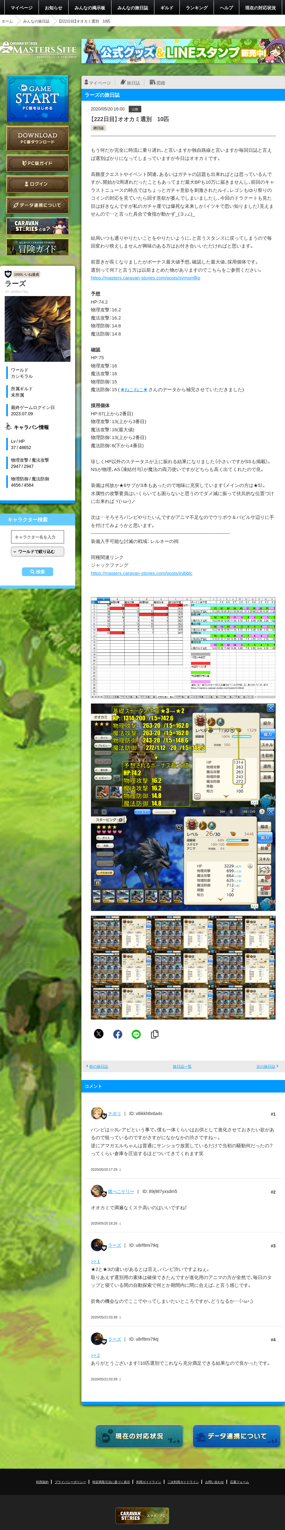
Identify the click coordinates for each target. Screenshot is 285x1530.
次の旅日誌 (265, 1066)
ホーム (7, 21)
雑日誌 (98, 127)
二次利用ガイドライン (183, 1481)
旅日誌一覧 (182, 1066)
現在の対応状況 (260, 7)
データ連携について (37, 205)
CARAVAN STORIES (142, 1515)
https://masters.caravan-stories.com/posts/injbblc (141, 573)
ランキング (197, 7)
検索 (40, 572)
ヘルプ (226, 7)
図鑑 (161, 82)
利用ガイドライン (148, 1481)
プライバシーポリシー (70, 1481)
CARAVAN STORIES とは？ (37, 226)
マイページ (22, 7)
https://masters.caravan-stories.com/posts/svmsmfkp (145, 277)
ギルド (167, 7)
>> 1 (95, 1261)
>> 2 (95, 1355)
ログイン (37, 184)
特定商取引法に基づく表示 (111, 1481)
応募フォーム (239, 1481)
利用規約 (42, 1481)
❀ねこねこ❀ (134, 389)
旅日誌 (133, 82)
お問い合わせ (214, 1481)
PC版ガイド (37, 163)
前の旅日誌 (98, 1066)
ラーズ (114, 1245)
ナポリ (114, 1113)
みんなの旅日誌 (132, 7)
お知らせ (53, 7)
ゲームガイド (37, 247)
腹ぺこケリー (121, 1191)
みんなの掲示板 (90, 7)
